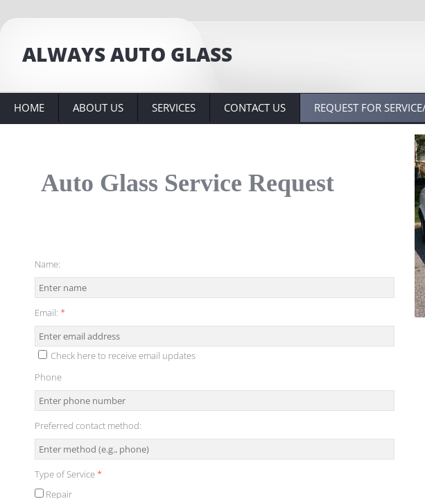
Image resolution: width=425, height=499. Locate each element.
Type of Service (68, 474)
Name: (47, 264)
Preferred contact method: (88, 425)
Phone (48, 377)
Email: (50, 312)
